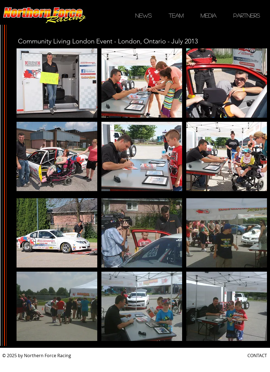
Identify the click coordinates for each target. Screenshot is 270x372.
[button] (57, 83)
